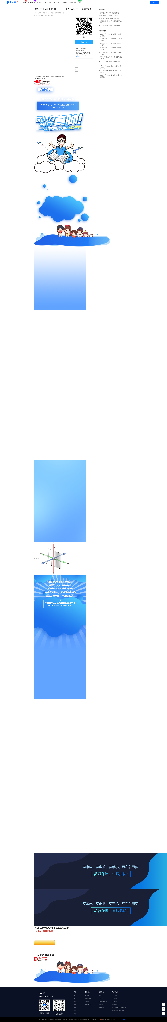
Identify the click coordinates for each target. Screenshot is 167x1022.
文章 (75, 1007)
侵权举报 (78, 56)
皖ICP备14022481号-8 (74, 1019)
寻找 (46, 15)
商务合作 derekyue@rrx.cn (119, 1007)
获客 (50, 2)
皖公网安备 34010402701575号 (107, 1019)
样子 (43, 15)
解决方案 (56, 2)
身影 (52, 15)
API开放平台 (88, 998)
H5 (74, 995)
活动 (45, 2)
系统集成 (64, 2)
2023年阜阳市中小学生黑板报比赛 (110, 25)
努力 (40, 15)
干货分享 (101, 998)
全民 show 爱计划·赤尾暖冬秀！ (109, 15)
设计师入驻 (101, 1007)
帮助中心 (101, 995)
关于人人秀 (115, 995)
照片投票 (36, 15)
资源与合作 (72, 2)
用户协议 (114, 1001)
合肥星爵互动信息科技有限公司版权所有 (58, 1019)
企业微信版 (88, 1004)
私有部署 (87, 1001)
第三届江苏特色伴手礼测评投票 (109, 18)
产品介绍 (114, 998)
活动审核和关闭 (103, 1001)
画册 (75, 1014)
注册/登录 (154, 2)
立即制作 (84, 42)
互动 (75, 998)
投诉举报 (101, 1004)
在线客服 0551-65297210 (118, 1010)
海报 (75, 1004)
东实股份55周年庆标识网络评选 (109, 13)
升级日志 (114, 1004)
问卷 (75, 1001)
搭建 (75, 1010)
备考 (49, 15)
